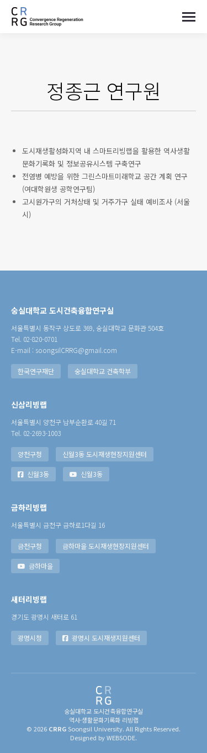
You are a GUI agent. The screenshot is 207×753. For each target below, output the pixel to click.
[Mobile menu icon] (189, 17)
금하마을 (35, 565)
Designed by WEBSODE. (103, 737)
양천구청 (30, 454)
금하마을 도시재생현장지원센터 (105, 546)
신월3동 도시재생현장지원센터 (104, 454)
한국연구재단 (36, 371)
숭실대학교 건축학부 (103, 371)
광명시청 (30, 637)
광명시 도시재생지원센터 (101, 637)
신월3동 (33, 474)
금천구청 (30, 546)
